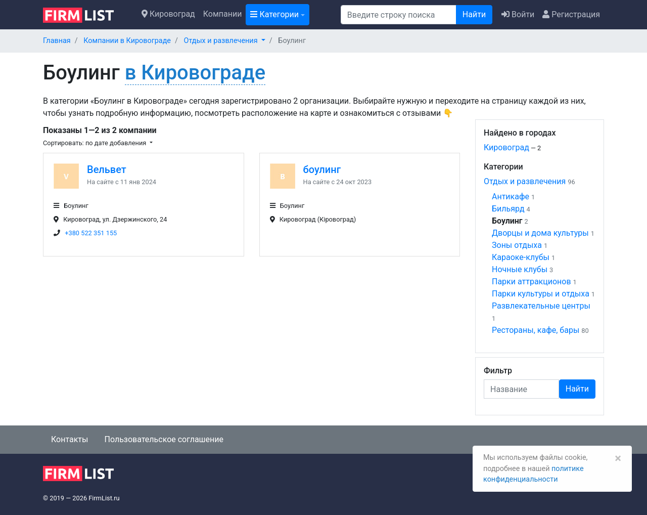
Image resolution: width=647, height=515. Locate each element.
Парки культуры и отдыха (540, 293)
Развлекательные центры (541, 306)
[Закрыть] (618, 458)
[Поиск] (398, 14)
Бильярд (508, 208)
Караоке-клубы (520, 257)
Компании (222, 14)
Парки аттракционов (531, 281)
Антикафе (510, 196)
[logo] (86, 14)
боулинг (322, 169)
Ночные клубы (519, 269)
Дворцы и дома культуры (540, 233)
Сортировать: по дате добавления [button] (95, 143)
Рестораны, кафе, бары (535, 330)
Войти (517, 14)
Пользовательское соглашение (163, 439)
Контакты (69, 439)
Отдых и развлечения (525, 181)
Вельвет (106, 169)
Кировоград (168, 14)
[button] (224, 40)
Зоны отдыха (517, 245)
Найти (474, 14)
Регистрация (571, 14)
